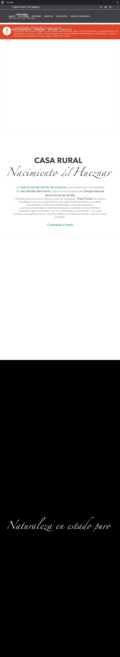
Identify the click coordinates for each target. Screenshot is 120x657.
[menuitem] (12, 16)
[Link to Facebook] (101, 7)
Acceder (10, 2)
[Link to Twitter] (105, 7)
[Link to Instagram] (110, 7)
